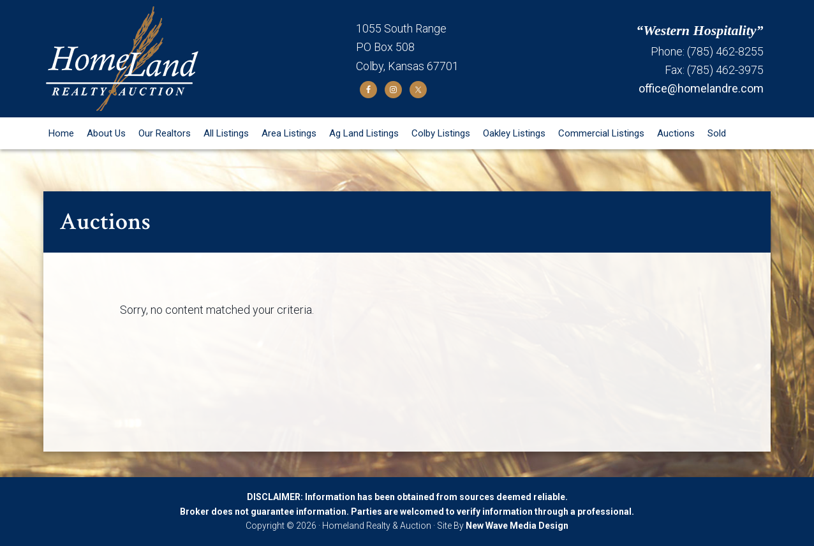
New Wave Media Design (517, 525)
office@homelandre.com (701, 88)
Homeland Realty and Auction (199, 58)
